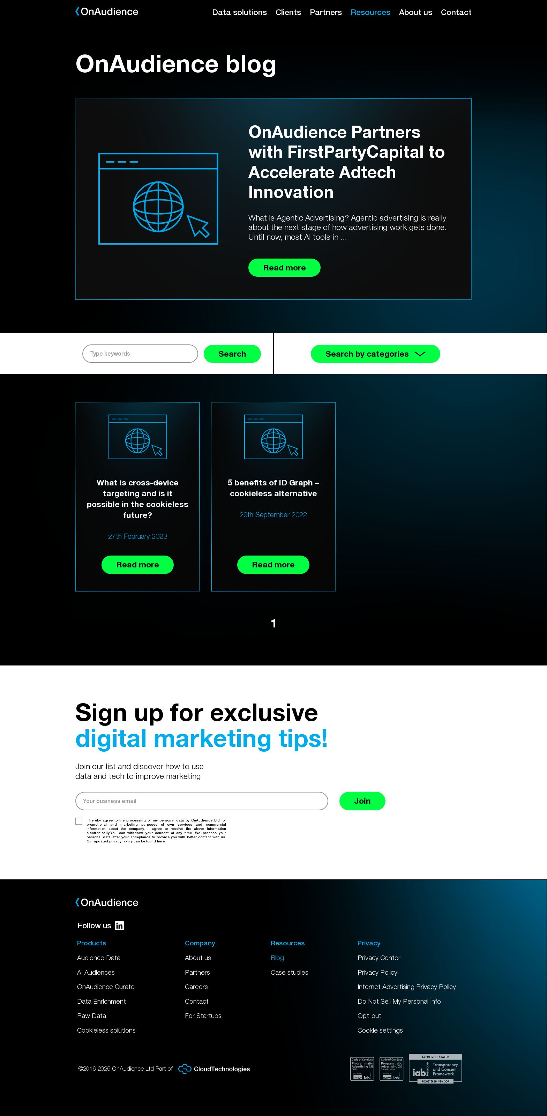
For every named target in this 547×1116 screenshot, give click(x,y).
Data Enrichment (101, 1001)
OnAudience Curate (106, 986)
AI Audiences (96, 972)
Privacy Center (379, 957)
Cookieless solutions (106, 1030)
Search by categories (375, 353)
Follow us (100, 925)
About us (415, 12)
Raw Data (91, 1015)
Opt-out (369, 1015)
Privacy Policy (377, 972)
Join (362, 800)
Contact (456, 12)
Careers (196, 986)
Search (232, 353)
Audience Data (98, 957)
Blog (277, 957)
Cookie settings (380, 1030)
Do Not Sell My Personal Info (399, 1001)
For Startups (203, 1015)
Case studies (289, 972)
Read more (137, 564)
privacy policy (121, 841)
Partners (326, 12)
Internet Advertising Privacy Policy (407, 986)
